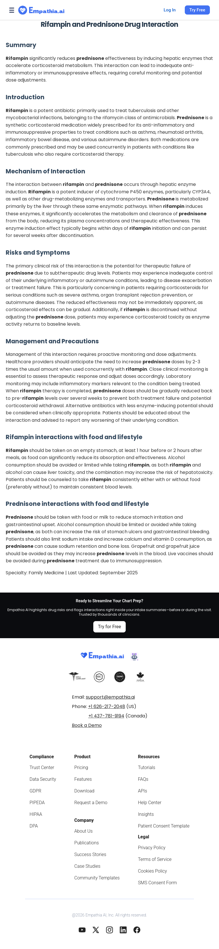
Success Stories (90, 854)
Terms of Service (155, 859)
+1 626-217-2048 (106, 706)
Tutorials (146, 767)
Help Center (149, 802)
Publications (86, 842)
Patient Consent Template (164, 826)
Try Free (197, 10)
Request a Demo (91, 802)
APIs (142, 791)
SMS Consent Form (157, 882)
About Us (83, 831)
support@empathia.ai (110, 697)
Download (84, 791)
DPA (33, 826)
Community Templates (97, 878)
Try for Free (109, 626)
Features (83, 779)
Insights (146, 814)
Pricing (81, 767)
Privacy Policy (151, 847)
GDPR (35, 791)
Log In (170, 10)
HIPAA (35, 814)
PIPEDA (36, 802)
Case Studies (87, 866)
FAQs (143, 779)
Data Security (42, 779)
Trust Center (41, 767)
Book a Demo (87, 725)
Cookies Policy (152, 871)
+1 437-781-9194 (106, 716)
